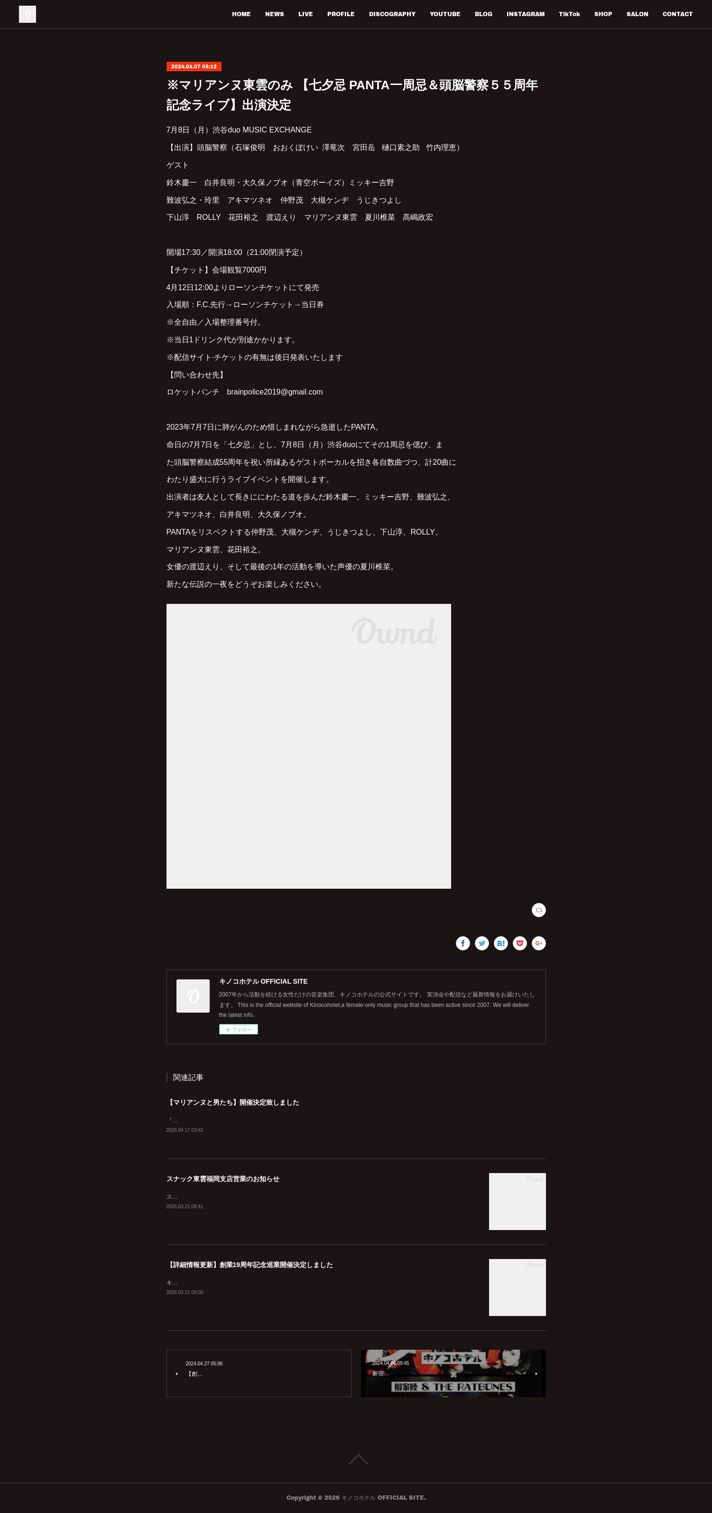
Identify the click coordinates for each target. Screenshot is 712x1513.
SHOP (603, 14)
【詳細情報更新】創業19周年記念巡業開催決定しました (249, 1265)
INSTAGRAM (526, 14)
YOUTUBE (445, 14)
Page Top (356, 1460)
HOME (241, 14)
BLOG (483, 14)
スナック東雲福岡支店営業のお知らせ (222, 1179)
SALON (637, 14)
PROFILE (341, 14)
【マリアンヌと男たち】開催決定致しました (232, 1102)
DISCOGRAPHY (392, 14)
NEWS (274, 14)
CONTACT (678, 14)
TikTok (569, 14)
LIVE (305, 14)
